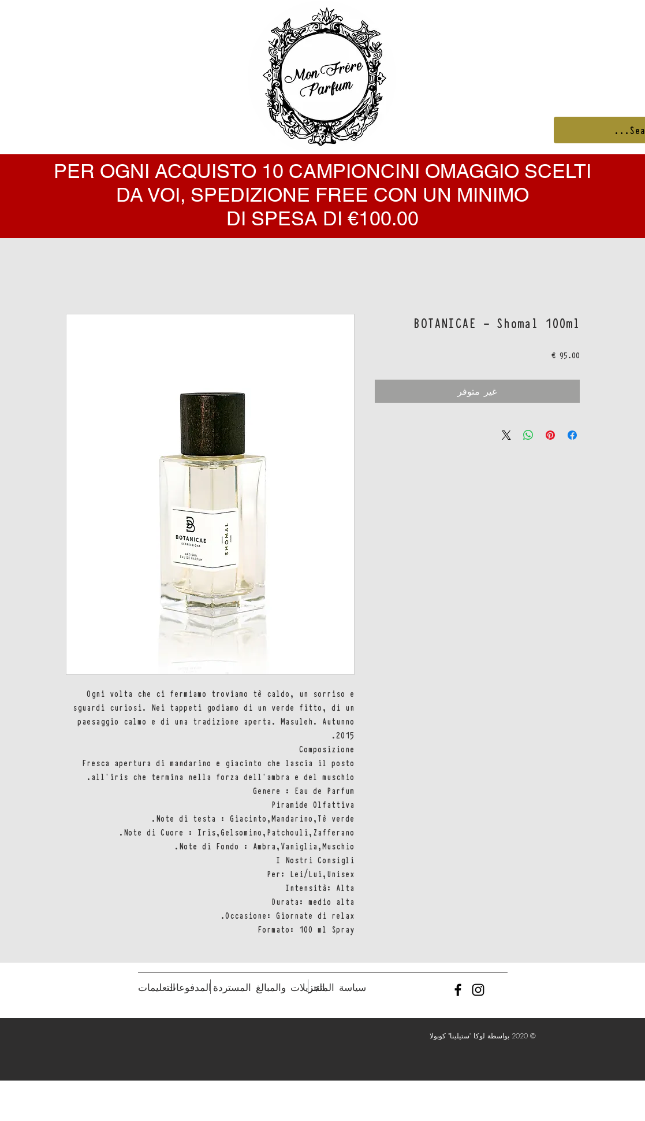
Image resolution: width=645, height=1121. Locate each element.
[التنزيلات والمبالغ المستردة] (269, 987)
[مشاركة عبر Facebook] (572, 435)
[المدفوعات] (189, 987)
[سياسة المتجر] (337, 987)
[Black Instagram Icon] (478, 990)
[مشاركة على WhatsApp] (528, 435)
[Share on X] (506, 435)
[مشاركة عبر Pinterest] (550, 435)
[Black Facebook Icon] (458, 990)
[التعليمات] (157, 987)
